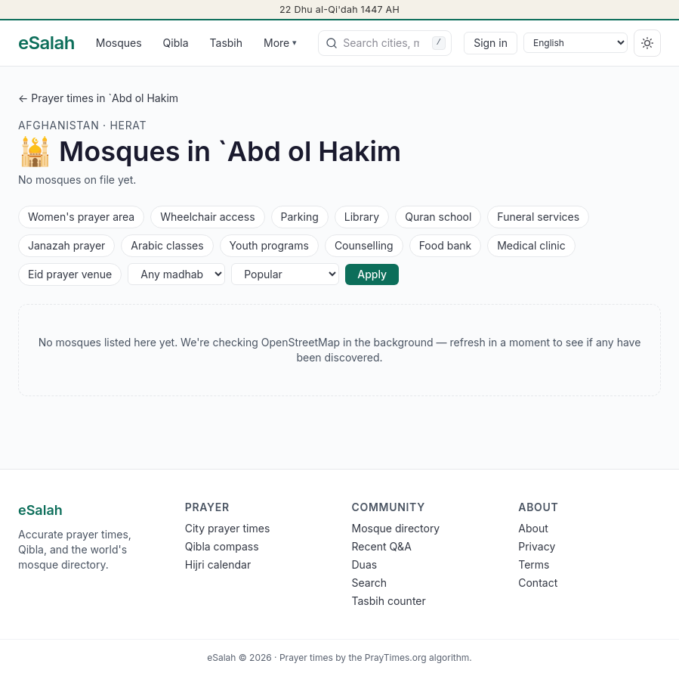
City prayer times (227, 528)
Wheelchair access (207, 216)
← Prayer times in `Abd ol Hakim (98, 97)
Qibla (176, 42)
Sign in (491, 42)
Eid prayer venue (69, 273)
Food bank (445, 244)
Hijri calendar (218, 564)
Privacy (536, 546)
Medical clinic (531, 244)
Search (369, 582)
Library (361, 216)
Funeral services (537, 216)
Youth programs (269, 244)
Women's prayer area (80, 216)
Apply (372, 274)
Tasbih (226, 42)
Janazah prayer (66, 244)
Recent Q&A (382, 546)
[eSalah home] (46, 43)
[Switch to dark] (647, 43)
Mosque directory (396, 528)
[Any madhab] (176, 274)
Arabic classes (166, 244)
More (280, 42)
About (533, 528)
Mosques (119, 42)
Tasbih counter (389, 600)
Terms (533, 564)
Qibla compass (222, 546)
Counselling (364, 244)
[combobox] (385, 43)
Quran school (437, 216)
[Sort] (285, 274)
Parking (299, 216)
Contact (537, 582)
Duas (365, 564)
